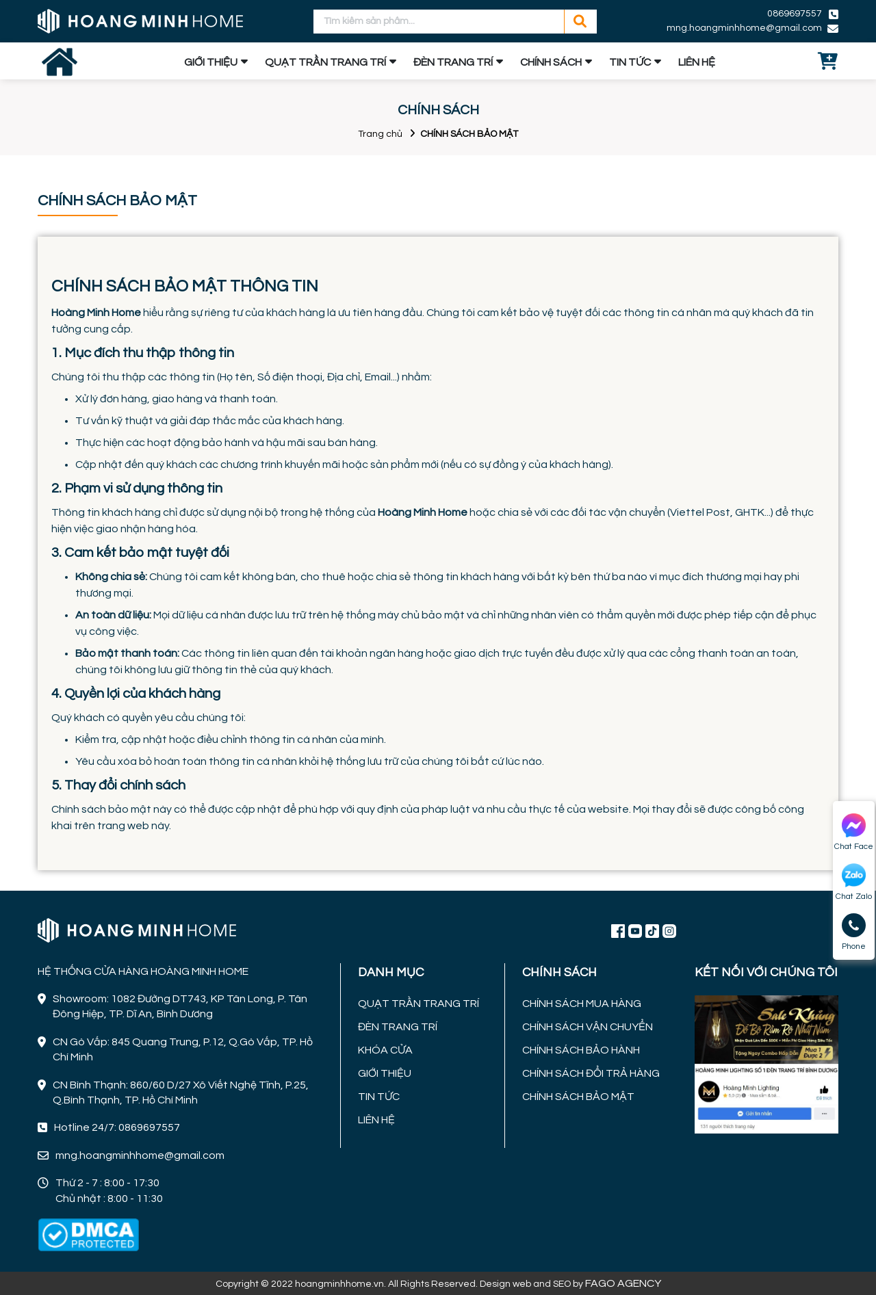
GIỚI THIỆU (210, 62)
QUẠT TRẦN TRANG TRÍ (325, 62)
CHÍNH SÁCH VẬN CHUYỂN (587, 1026)
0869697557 (794, 13)
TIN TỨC (630, 62)
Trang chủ (380, 134)
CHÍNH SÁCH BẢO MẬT (578, 1096)
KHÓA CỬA (385, 1050)
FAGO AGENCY (623, 1283)
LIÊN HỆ (696, 62)
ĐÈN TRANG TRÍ (453, 62)
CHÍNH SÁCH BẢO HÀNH (581, 1050)
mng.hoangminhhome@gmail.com (744, 28)
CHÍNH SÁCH (551, 62)
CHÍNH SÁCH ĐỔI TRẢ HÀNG (591, 1073)
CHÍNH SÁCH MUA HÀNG (581, 1003)
